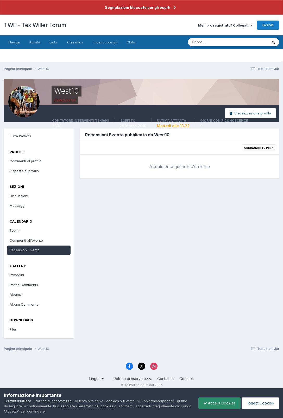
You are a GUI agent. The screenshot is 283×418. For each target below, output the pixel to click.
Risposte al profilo (24, 171)
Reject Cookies (260, 403)
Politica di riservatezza (133, 378)
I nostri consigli (105, 42)
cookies (112, 401)
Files (13, 329)
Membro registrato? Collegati (225, 25)
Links (53, 42)
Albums (16, 294)
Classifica (75, 42)
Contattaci (165, 378)
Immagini (17, 275)
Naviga (14, 42)
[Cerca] (211, 42)
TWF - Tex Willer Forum (35, 25)
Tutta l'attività (21, 136)
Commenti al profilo (25, 161)
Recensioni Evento (25, 250)
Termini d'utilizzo (17, 401)
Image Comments (24, 285)
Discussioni (19, 196)
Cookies (186, 378)
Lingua (96, 378)
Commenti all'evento (26, 240)
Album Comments (24, 304)
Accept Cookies (218, 403)
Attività (34, 42)
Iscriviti (268, 25)
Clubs (131, 42)
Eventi (14, 230)
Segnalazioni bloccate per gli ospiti (137, 7)
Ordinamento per (258, 147)
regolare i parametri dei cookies (87, 406)
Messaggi (17, 205)
